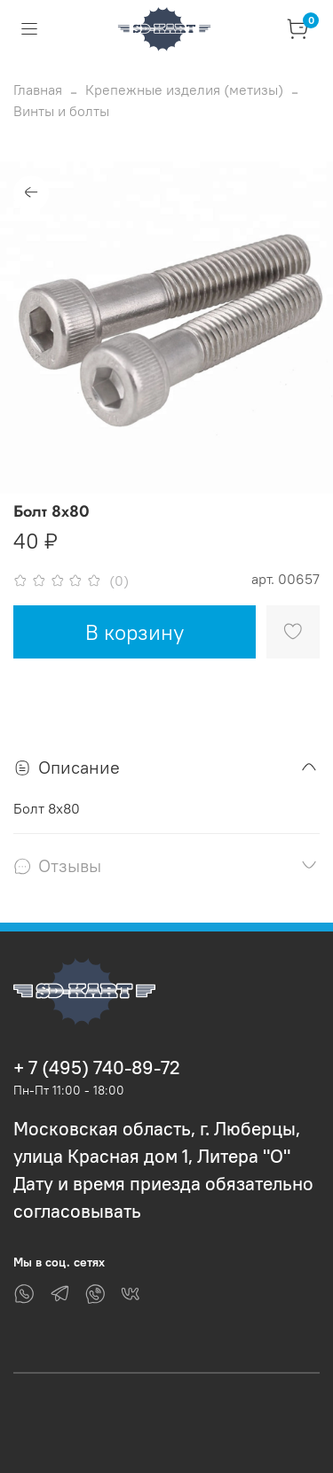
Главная (37, 89)
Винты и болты (61, 111)
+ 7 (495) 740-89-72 (96, 1067)
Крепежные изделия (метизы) (184, 89)
